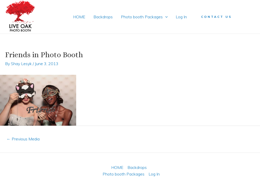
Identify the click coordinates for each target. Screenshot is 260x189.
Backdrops (103, 16)
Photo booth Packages (144, 16)
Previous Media (23, 138)
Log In (181, 16)
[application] (165, 16)
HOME (79, 16)
